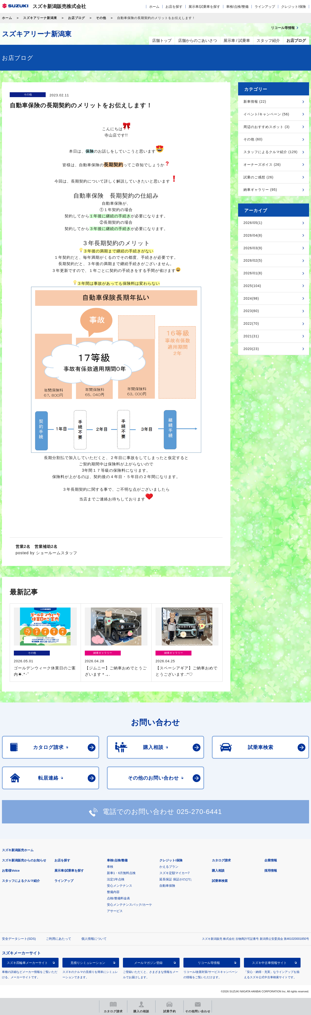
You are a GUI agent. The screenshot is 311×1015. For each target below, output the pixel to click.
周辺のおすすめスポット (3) (266, 127)
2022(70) (251, 323)
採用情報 (270, 870)
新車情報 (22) (254, 101)
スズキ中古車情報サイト (269, 963)
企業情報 (270, 860)
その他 (101, 18)
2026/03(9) (252, 248)
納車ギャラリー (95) (260, 190)
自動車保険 (167, 885)
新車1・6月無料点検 (121, 873)
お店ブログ (76, 18)
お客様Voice (11, 870)
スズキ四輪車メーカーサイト (27, 963)
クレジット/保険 (293, 6)
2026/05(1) (252, 223)
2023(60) (251, 311)
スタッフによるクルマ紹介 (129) (270, 152)
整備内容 (113, 892)
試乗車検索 (220, 881)
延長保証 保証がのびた (175, 879)
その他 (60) (253, 139)
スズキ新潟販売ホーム (18, 850)
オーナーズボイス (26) (262, 164)
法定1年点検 (115, 879)
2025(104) (252, 286)
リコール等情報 (209, 963)
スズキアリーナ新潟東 (40, 18)
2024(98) (251, 298)
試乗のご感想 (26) (258, 177)
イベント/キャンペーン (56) (266, 114)
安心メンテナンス (119, 885)
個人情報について (94, 939)
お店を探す (173, 6)
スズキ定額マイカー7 (174, 873)
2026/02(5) (252, 260)
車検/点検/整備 (237, 6)
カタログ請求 (221, 860)
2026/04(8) (252, 235)
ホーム (154, 6)
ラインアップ (265, 6)
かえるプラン (168, 866)
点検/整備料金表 (118, 898)
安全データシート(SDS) (19, 939)
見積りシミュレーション (87, 963)
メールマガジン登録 (148, 963)
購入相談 (218, 870)
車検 (110, 866)
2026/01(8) (252, 273)
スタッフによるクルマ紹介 (21, 881)
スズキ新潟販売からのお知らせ (24, 860)
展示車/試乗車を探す (204, 6)
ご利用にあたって (58, 939)
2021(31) (251, 336)
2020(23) (251, 349)
